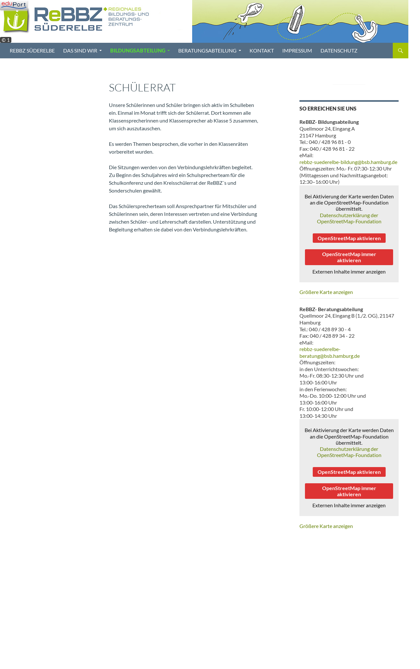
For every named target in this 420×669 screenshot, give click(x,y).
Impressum (297, 50)
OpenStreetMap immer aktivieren (349, 257)
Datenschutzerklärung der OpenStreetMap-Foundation (349, 218)
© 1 (6, 40)
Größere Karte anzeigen (326, 292)
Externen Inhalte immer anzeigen (349, 271)
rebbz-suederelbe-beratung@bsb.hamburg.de (329, 352)
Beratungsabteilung (207, 50)
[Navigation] (14, 5)
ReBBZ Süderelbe (32, 50)
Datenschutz (339, 50)
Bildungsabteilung (137, 50)
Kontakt (262, 50)
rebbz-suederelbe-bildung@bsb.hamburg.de (348, 162)
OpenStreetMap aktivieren (349, 238)
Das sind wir (80, 50)
